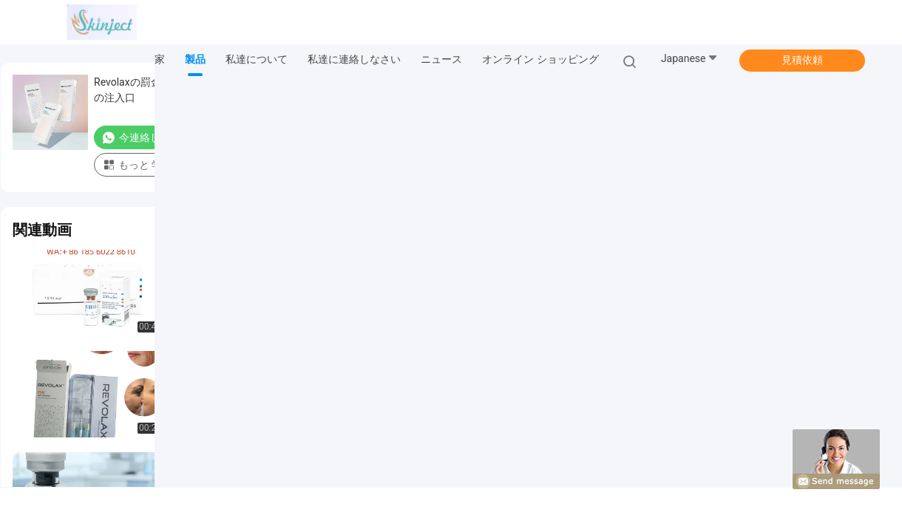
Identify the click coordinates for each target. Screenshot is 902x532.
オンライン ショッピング (540, 59)
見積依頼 (802, 60)
